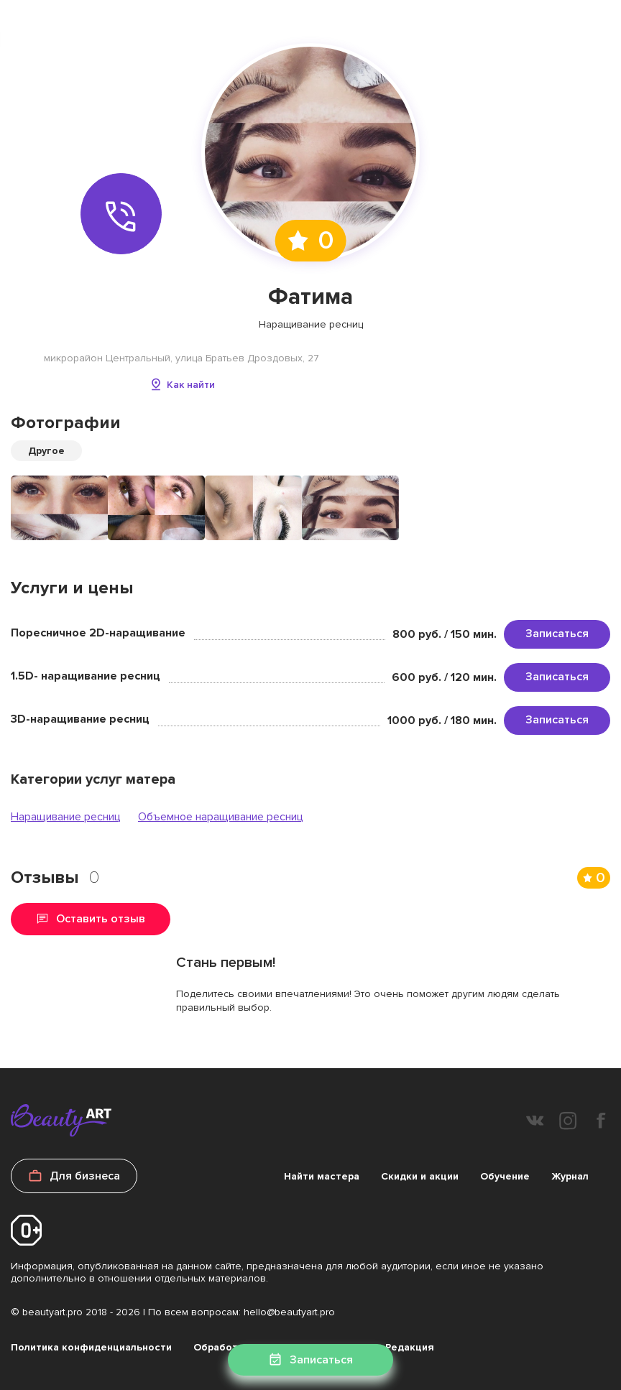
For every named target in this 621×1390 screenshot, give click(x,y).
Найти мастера (321, 1176)
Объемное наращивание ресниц (220, 817)
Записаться (557, 633)
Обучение (505, 1176)
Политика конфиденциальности (91, 1347)
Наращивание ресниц (66, 817)
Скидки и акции (420, 1176)
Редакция (409, 1347)
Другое (46, 451)
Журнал (570, 1176)
